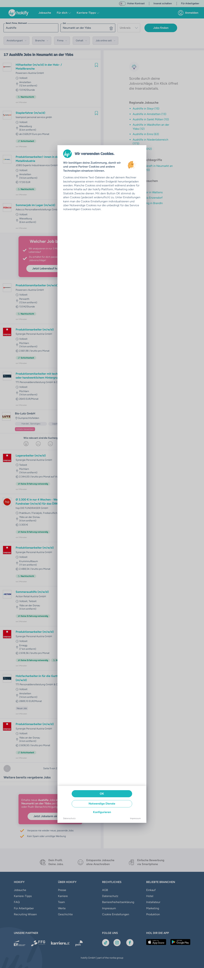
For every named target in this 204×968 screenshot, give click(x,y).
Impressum (135, 818)
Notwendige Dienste (102, 803)
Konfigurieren (102, 812)
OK (102, 793)
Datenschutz (69, 818)
